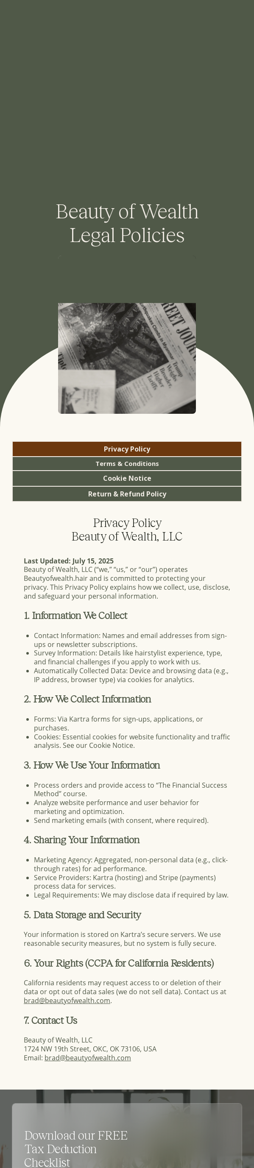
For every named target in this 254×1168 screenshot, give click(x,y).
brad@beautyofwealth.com (67, 1000)
